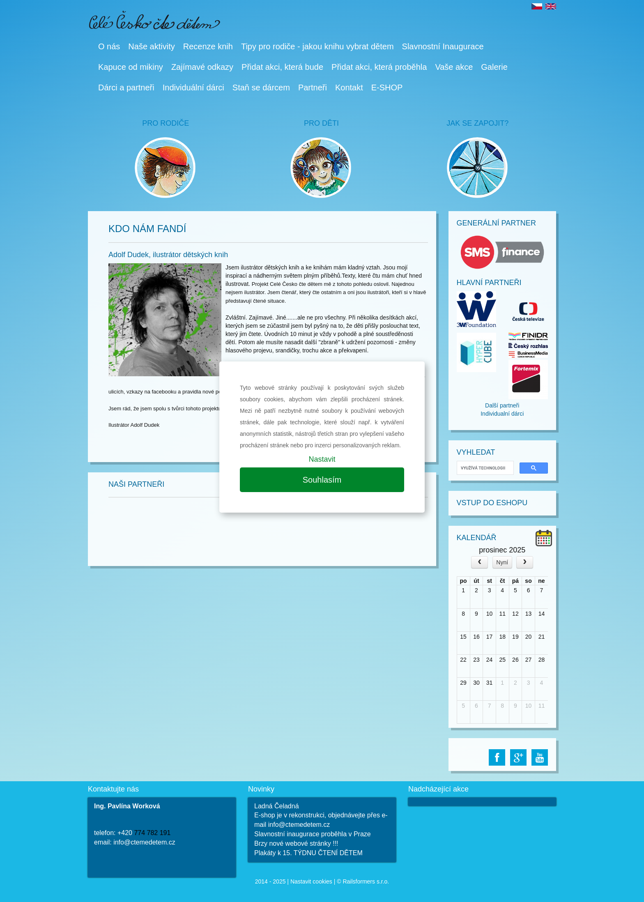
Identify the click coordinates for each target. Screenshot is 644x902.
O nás (109, 46)
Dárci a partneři (126, 87)
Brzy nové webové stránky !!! (296, 843)
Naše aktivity (151, 46)
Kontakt (349, 87)
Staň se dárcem (261, 87)
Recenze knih (208, 46)
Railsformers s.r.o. (366, 881)
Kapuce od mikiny (130, 66)
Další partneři (502, 405)
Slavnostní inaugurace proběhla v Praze (312, 834)
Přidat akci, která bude (282, 66)
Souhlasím (322, 479)
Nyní (502, 562)
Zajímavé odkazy (202, 66)
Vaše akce (454, 66)
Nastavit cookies (311, 881)
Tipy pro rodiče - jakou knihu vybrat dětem (317, 46)
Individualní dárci (502, 413)
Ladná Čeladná (276, 806)
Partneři (312, 87)
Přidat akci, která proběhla (379, 66)
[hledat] (484, 468)
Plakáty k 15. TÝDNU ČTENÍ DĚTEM (308, 852)
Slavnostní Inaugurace (443, 46)
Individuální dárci (193, 87)
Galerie (494, 66)
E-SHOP (387, 87)
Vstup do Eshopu (492, 503)
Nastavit (321, 459)
